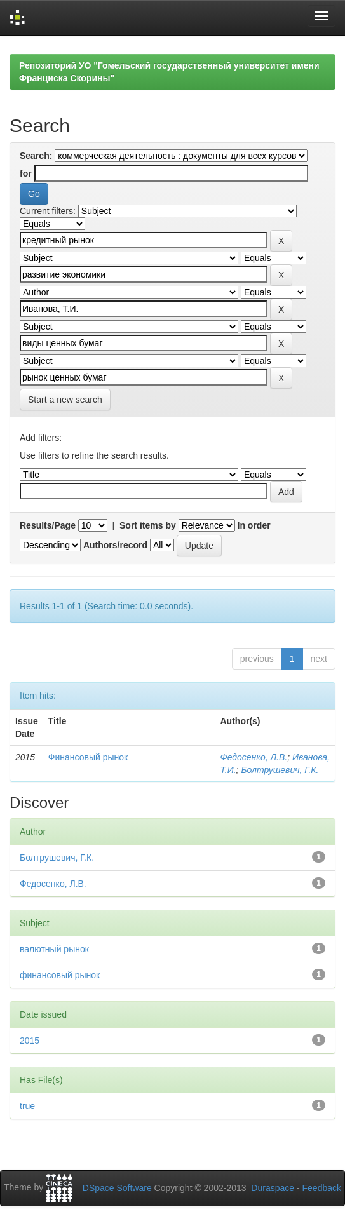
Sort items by (147, 525)
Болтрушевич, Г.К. (279, 770)
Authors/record (115, 545)
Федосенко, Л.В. (254, 757)
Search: (36, 156)
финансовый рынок (60, 975)
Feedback (321, 1188)
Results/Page (48, 525)
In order (254, 525)
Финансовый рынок (88, 757)
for (26, 173)
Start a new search (65, 399)
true (27, 1106)
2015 (29, 1040)
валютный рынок (54, 949)
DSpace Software (117, 1188)
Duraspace (272, 1188)
